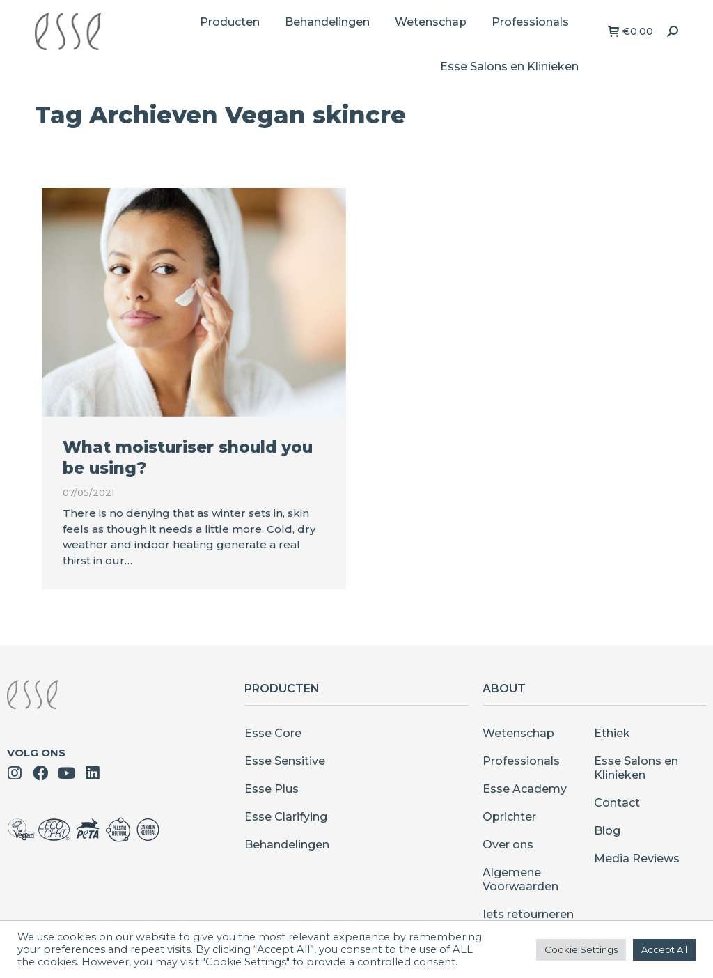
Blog (607, 830)
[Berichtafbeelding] (194, 302)
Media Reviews (637, 858)
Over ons (508, 844)
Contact (617, 802)
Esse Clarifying (285, 816)
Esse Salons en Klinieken (636, 768)
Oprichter (509, 816)
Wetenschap (518, 733)
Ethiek (612, 733)
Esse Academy (525, 788)
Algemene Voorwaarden (520, 879)
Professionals (521, 761)
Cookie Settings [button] (581, 949)
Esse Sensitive (284, 761)
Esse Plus (271, 788)
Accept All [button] (664, 949)
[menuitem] (230, 22)
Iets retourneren (528, 914)
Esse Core (272, 733)
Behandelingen (286, 844)
